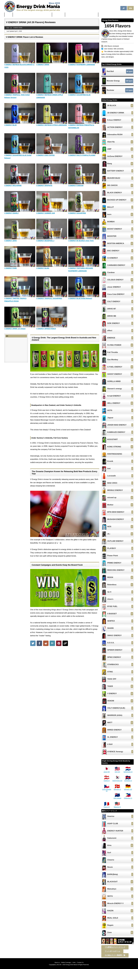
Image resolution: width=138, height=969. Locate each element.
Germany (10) (128, 788)
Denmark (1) (117, 788)
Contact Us (80, 962)
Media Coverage (66, 962)
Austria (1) (107, 779)
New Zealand (117, 797)
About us (57, 962)
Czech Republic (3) (106, 789)
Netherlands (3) (128, 771)
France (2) (107, 806)
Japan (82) (107, 771)
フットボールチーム (112, 951)
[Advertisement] (64, 663)
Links (73, 962)
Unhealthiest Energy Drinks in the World (81, 14)
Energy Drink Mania (71, 964)
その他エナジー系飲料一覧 (115, 955)
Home (8, 14)
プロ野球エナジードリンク (115, 947)
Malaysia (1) (117, 806)
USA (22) (117, 771)
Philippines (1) (128, 797)
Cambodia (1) (128, 779)
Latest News (58, 14)
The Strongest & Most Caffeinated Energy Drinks (32, 14)
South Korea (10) (117, 779)
